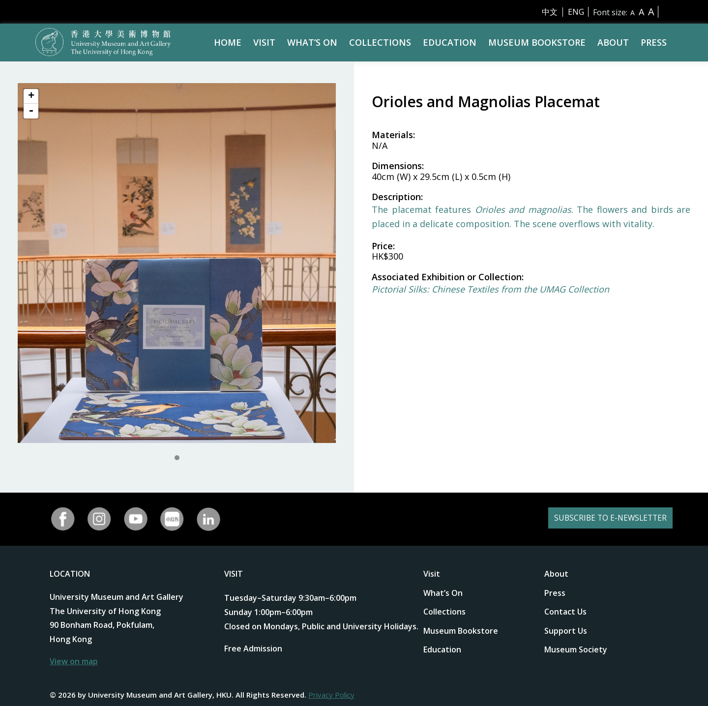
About (613, 42)
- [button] (31, 111)
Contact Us (565, 611)
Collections (380, 42)
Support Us (565, 630)
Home (227, 42)
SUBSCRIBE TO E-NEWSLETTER (596, 519)
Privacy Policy (331, 695)
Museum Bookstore (537, 42)
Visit (264, 42)
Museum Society (575, 649)
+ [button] (31, 96)
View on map (74, 661)
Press (654, 42)
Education (449, 42)
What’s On (312, 42)
